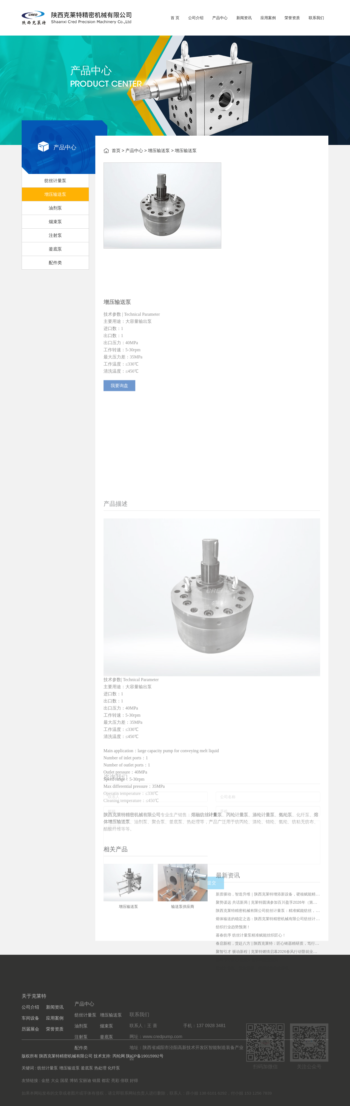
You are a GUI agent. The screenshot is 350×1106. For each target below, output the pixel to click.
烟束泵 (55, 230)
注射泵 (55, 244)
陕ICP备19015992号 (144, 1063)
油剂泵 (55, 217)
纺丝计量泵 (55, 189)
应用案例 (268, 18)
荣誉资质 (292, 18)
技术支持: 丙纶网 (109, 1063)
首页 (116, 151)
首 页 (175, 18)
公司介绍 (195, 18)
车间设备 (30, 1052)
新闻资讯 (244, 18)
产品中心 (220, 18)
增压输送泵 (55, 203)
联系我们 (316, 18)
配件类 (55, 271)
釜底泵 (55, 258)
